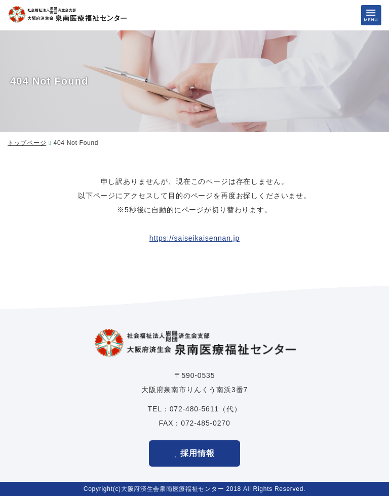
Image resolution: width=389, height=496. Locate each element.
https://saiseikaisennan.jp (194, 238)
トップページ (27, 142)
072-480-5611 (194, 409)
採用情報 (197, 453)
